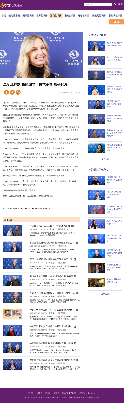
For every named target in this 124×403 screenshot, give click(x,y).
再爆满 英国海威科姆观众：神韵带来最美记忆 (52, 293)
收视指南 (39, 393)
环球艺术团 (83, 15)
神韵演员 (71, 130)
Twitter (12, 92)
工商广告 (82, 393)
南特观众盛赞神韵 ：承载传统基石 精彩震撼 (51, 276)
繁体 (18, 92)
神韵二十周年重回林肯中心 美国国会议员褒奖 (52, 309)
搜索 (120, 4)
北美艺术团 (69, 15)
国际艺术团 (28, 15)
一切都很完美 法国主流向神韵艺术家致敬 (50, 226)
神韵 (57, 102)
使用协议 (56, 393)
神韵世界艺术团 (64, 229)
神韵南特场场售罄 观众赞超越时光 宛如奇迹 (51, 343)
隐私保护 (47, 393)
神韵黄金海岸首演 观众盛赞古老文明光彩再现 (52, 360)
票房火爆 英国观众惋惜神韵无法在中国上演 (51, 259)
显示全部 (105, 159)
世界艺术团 (41, 15)
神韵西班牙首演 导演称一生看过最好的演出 (51, 326)
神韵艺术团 (46, 208)
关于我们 (30, 393)
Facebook (6, 92)
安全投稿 (65, 393)
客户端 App (91, 393)
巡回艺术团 (55, 15)
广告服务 (73, 393)
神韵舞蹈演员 (31, 148)
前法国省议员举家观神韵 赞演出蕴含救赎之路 (52, 242)
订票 (117, 22)
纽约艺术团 (14, 15)
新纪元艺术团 (99, 15)
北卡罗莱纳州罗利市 (13, 208)
